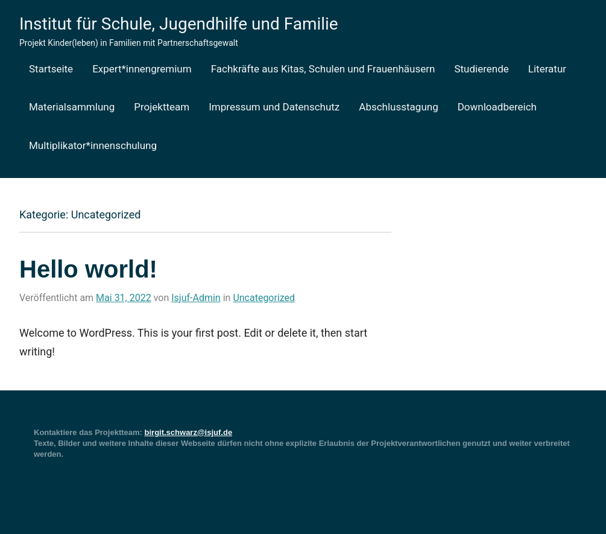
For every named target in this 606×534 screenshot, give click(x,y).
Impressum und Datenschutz (274, 107)
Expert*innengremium (142, 69)
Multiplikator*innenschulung (93, 145)
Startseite (51, 69)
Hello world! (88, 269)
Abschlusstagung (398, 107)
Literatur (547, 69)
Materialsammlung (72, 107)
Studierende (481, 69)
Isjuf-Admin (195, 298)
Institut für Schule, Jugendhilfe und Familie (178, 24)
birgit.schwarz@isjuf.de (189, 432)
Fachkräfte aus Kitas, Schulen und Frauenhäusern (323, 69)
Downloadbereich (497, 107)
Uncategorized (264, 298)
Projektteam (161, 107)
